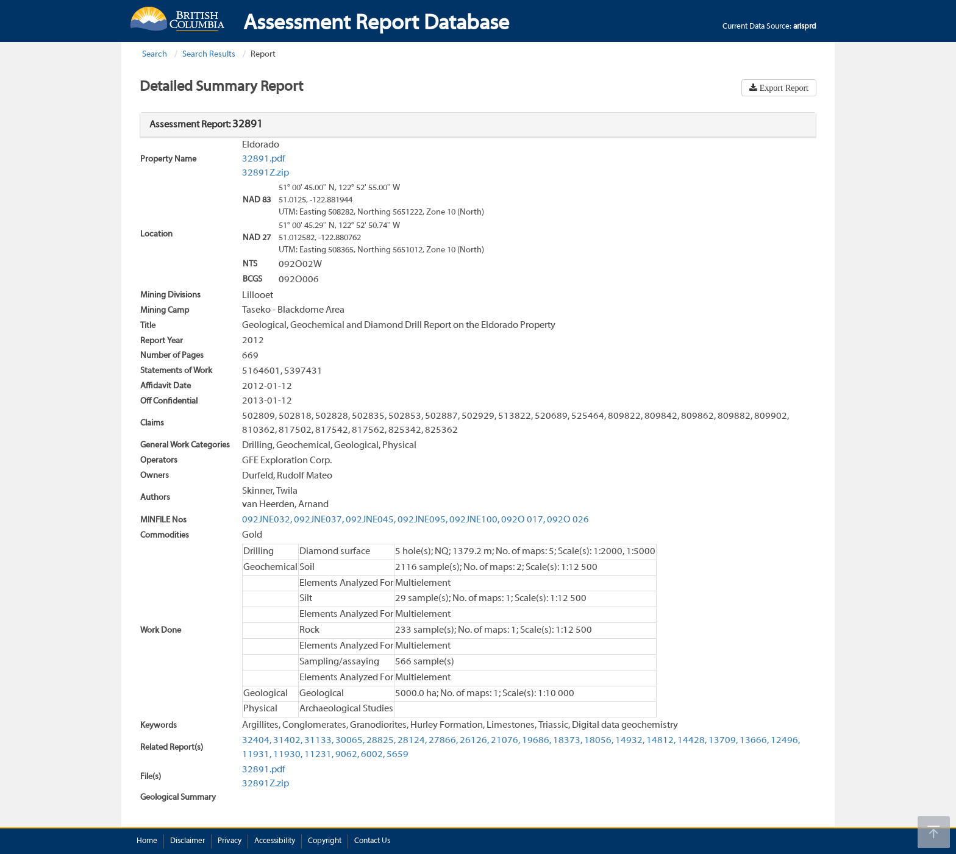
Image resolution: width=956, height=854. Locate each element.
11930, (287, 755)
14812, (661, 740)
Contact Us (372, 841)
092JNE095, (423, 520)
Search (154, 54)
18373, (567, 740)
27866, (443, 740)
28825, (381, 740)
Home (147, 841)
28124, (412, 740)
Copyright (324, 841)
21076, (505, 740)
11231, (319, 755)
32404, (256, 740)
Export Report (782, 88)
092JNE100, (474, 520)
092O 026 (568, 520)
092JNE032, (267, 520)
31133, (319, 740)
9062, (347, 755)
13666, (754, 740)
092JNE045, (371, 520)
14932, (629, 740)
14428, (692, 740)
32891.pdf (263, 159)
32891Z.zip (265, 173)
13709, (723, 740)
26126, (474, 740)
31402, (287, 740)
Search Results (208, 54)
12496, (785, 740)
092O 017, (523, 520)
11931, (256, 755)
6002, (373, 755)
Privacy (229, 841)
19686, (536, 740)
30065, (350, 740)
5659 (397, 755)
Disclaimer (187, 841)
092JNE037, (319, 520)
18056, (598, 740)
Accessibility (274, 841)
